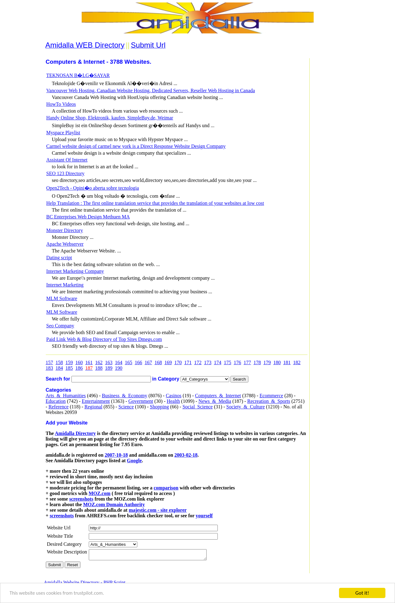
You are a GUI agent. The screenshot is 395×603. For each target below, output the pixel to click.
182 (297, 362)
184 (59, 368)
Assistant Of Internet (67, 159)
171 (188, 362)
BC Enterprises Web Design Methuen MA (88, 216)
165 (128, 362)
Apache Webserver (65, 244)
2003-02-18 (186, 455)
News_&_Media (215, 401)
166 (138, 362)
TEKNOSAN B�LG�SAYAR (78, 75)
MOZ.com (99, 493)
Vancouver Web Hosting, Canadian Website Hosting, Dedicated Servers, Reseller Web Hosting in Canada (150, 90)
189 (109, 368)
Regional (93, 406)
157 (49, 362)
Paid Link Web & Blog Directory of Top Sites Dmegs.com (104, 339)
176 (237, 362)
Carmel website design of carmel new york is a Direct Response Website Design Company (136, 146)
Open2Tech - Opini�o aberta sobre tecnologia (92, 188)
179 (267, 362)
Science (126, 406)
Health (173, 401)
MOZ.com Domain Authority (114, 504)
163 (109, 362)
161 (89, 362)
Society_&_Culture (245, 406)
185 (69, 368)
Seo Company (60, 325)
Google (134, 460)
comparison (166, 487)
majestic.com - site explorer (158, 510)
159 (69, 362)
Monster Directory (64, 230)
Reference (59, 406)
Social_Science (197, 406)
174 (217, 362)
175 (227, 362)
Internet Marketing (65, 284)
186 (79, 368)
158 (59, 362)
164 (118, 362)
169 (168, 362)
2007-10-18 (116, 455)
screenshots (81, 499)
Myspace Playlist (63, 132)
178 (257, 362)
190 (118, 368)
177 (247, 362)
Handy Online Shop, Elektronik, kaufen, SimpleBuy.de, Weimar (109, 117)
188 (99, 368)
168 (158, 362)
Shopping (159, 406)
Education (56, 401)
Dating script (59, 257)
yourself (204, 515)
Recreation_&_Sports (268, 401)
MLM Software (61, 298)
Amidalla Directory (75, 433)
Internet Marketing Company (75, 271)
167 (148, 362)
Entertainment (96, 401)
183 (49, 368)
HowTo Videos (61, 104)
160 (79, 362)
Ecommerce (271, 395)
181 (287, 362)
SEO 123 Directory (65, 173)
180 (277, 362)
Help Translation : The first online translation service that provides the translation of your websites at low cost (155, 203)
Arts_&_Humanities (66, 395)
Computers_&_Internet (218, 395)
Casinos (174, 395)
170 (178, 362)
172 (198, 362)
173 (208, 362)
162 (99, 362)
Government (140, 401)
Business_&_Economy (124, 395)
